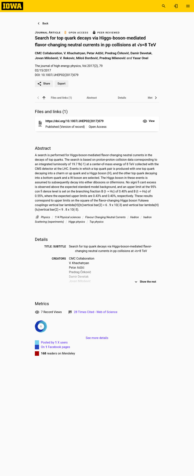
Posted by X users (54, 342)
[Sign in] (175, 6)
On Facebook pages (55, 347)
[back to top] (44, 97)
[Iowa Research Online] (12, 6)
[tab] (61, 97)
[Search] (163, 6)
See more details (97, 338)
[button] (148, 121)
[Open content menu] (187, 6)
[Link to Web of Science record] (95, 312)
